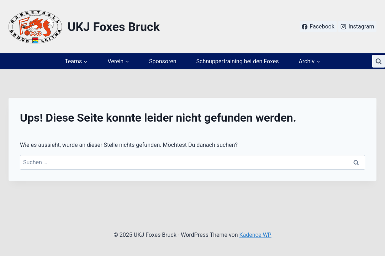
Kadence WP (255, 234)
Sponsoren (162, 61)
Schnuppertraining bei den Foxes (237, 61)
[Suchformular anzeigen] (378, 61)
